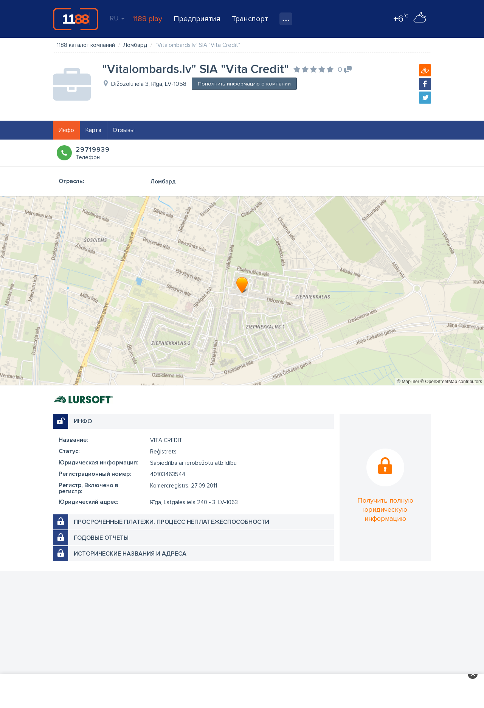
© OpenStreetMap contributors (451, 381)
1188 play (147, 18)
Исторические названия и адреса (130, 553)
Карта (93, 130)
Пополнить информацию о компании (244, 84)
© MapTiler (408, 381)
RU (117, 18)
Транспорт (250, 18)
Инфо (66, 130)
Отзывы (124, 130)
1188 (75, 19)
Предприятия (197, 18)
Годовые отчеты (101, 538)
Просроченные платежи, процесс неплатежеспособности (171, 522)
